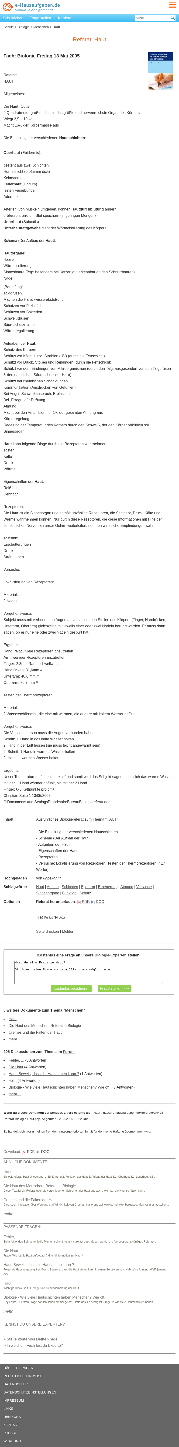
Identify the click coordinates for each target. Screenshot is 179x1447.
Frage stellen (40, 18)
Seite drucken (47, 931)
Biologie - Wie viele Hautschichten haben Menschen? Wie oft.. (60, 1087)
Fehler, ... (16, 1060)
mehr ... (15, 1039)
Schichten (70, 887)
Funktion (69, 893)
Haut (40, 887)
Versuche (144, 887)
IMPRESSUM (13, 1400)
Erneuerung (108, 887)
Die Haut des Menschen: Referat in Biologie (45, 1026)
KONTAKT (11, 1425)
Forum (69, 1052)
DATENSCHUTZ (15, 1384)
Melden (68, 931)
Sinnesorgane (47, 893)
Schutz (85, 893)
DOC (97, 902)
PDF (83, 902)
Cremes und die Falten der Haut (35, 1032)
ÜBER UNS (12, 1417)
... (10, 1214)
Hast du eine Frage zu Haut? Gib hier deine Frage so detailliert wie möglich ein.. (88, 972)
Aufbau (53, 887)
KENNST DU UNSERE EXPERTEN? (34, 1324)
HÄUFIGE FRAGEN (18, 1368)
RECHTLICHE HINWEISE (22, 1376)
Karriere (64, 18)
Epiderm (88, 887)
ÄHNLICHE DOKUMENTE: (25, 1162)
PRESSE (10, 1433)
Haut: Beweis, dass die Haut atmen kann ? (44, 1074)
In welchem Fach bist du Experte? (35, 1345)
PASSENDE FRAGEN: (22, 1227)
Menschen (41, 27)
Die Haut (16, 1067)
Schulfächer (13, 18)
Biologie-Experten (111, 955)
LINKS (8, 1408)
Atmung (126, 887)
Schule (8, 27)
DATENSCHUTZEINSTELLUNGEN (29, 1392)
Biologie (23, 27)
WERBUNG (12, 1441)
